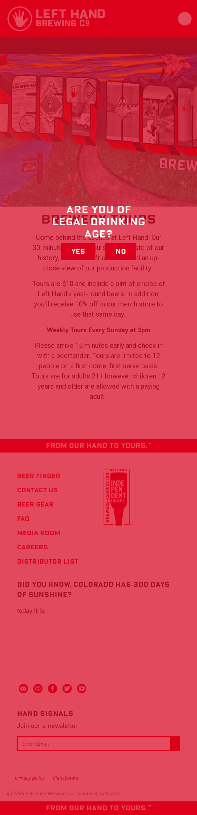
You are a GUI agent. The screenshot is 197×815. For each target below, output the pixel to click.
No (120, 251)
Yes (78, 251)
